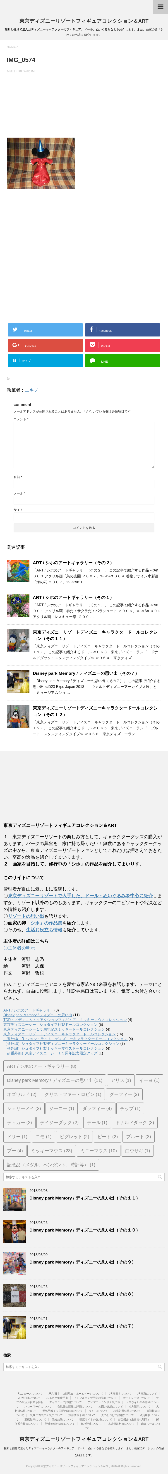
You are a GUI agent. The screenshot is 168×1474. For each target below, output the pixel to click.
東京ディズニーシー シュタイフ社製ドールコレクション (50, 1024)
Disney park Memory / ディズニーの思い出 (37, 1015)
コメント (21, 419)
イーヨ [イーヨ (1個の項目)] (149, 1080)
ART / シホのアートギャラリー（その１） (73, 597)
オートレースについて (136, 1398)
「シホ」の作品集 (44, 922)
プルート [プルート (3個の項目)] (138, 1136)
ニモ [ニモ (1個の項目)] (43, 1136)
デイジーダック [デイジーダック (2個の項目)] (59, 1122)
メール (19, 493)
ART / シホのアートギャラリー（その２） (73, 562)
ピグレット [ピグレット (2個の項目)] (74, 1136)
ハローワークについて (38, 1406)
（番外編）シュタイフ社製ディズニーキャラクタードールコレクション (61, 1044)
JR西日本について (29, 1398)
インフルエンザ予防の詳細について (95, 1398)
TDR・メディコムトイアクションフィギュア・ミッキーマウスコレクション (65, 1020)
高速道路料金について (121, 1423)
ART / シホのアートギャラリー (28, 1010)
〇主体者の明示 (19, 947)
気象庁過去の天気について (46, 1415)
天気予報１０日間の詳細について (62, 1410)
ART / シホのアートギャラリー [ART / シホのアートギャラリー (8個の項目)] (41, 1066)
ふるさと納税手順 (57, 1398)
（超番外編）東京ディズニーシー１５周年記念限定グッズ (50, 1053)
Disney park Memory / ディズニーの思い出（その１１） (84, 1198)
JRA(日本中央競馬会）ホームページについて (75, 1393)
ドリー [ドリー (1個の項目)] (17, 1136)
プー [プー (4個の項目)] (15, 1150)
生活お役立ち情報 (44, 929)
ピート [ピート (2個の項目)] (107, 1136)
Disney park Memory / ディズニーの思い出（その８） (82, 1294)
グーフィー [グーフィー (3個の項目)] (124, 1094)
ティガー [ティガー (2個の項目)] (19, 1122)
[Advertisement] (84, 106)
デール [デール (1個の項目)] (97, 1122)
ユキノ (31, 390)
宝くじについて (98, 1410)
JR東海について (147, 1393)
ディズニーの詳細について (65, 1402)
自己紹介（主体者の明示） (134, 1419)
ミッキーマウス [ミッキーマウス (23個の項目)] (51, 1150)
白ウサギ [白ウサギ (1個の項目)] (137, 1150)
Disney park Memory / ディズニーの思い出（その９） (82, 1262)
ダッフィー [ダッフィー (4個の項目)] (97, 1108)
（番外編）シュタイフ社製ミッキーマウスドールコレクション (54, 1048)
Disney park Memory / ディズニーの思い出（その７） (86, 673)
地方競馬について (139, 1406)
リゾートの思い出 (26, 916)
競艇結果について (35, 1419)
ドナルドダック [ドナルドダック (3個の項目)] (134, 1122)
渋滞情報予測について (82, 1415)
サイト (18, 510)
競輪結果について (63, 1419)
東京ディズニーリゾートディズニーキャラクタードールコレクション (59, 1034)
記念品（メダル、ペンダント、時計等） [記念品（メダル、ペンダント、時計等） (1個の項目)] (51, 1164)
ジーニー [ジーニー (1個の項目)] (61, 1108)
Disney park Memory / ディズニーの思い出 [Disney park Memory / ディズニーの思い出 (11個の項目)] (54, 1080)
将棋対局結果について (127, 1410)
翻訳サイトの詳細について (95, 1419)
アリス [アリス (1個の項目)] (121, 1080)
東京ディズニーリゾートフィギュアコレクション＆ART (83, 21)
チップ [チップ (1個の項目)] (130, 1108)
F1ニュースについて (30, 1393)
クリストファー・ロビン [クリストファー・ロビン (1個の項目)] (73, 1094)
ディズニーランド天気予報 (104, 1402)
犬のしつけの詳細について (117, 1415)
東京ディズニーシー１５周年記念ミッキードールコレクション (54, 1029)
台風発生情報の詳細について (75, 1406)
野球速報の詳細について (60, 1423)
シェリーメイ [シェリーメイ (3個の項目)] (24, 1108)
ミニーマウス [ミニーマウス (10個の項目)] (98, 1150)
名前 (18, 477)
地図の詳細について (110, 1406)
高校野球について (91, 1423)
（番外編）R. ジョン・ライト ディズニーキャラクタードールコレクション (65, 1039)
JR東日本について (120, 1393)
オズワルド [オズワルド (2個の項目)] (21, 1094)
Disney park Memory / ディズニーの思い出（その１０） (84, 1230)
